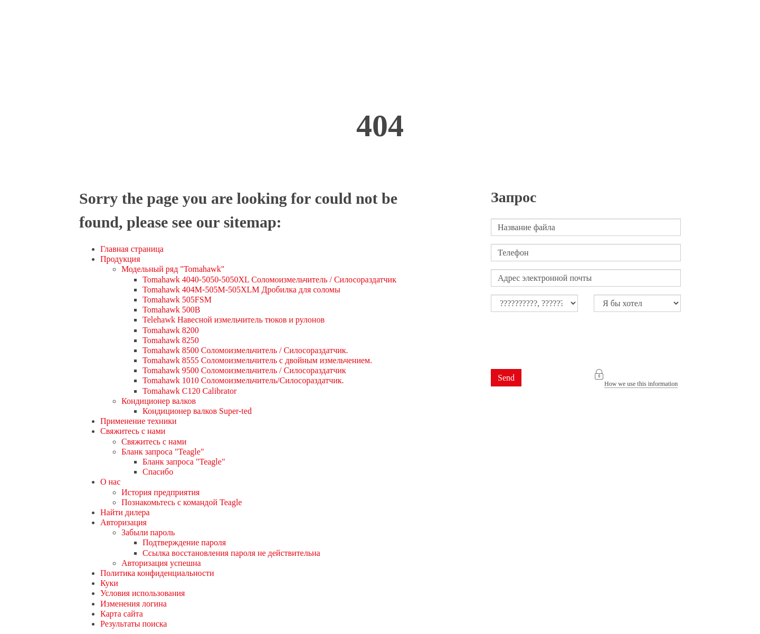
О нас (110, 481)
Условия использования (142, 593)
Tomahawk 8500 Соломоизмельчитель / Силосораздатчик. (245, 350)
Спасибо (157, 471)
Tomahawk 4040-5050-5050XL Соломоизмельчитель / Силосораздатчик (269, 279)
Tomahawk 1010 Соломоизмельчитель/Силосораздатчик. (243, 380)
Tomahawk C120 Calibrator (189, 390)
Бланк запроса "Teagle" (162, 451)
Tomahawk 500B (171, 309)
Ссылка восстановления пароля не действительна (231, 552)
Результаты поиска (133, 623)
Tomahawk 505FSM (177, 299)
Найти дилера (125, 512)
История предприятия (160, 492)
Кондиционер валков (158, 400)
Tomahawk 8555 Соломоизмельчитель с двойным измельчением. (257, 360)
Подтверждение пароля (184, 542)
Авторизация (123, 522)
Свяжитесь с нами (132, 431)
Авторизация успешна (161, 563)
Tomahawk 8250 (170, 340)
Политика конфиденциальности (157, 573)
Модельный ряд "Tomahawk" (172, 268)
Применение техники (138, 421)
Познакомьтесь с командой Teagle (181, 502)
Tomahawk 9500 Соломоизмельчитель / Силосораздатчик (244, 370)
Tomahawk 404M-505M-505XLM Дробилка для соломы (241, 289)
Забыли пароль (148, 532)
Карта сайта (121, 613)
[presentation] (571, 340)
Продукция (120, 258)
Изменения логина (133, 603)
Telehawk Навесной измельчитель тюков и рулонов (233, 319)
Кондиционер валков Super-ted (197, 410)
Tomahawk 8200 (170, 330)
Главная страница (132, 248)
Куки (109, 583)
